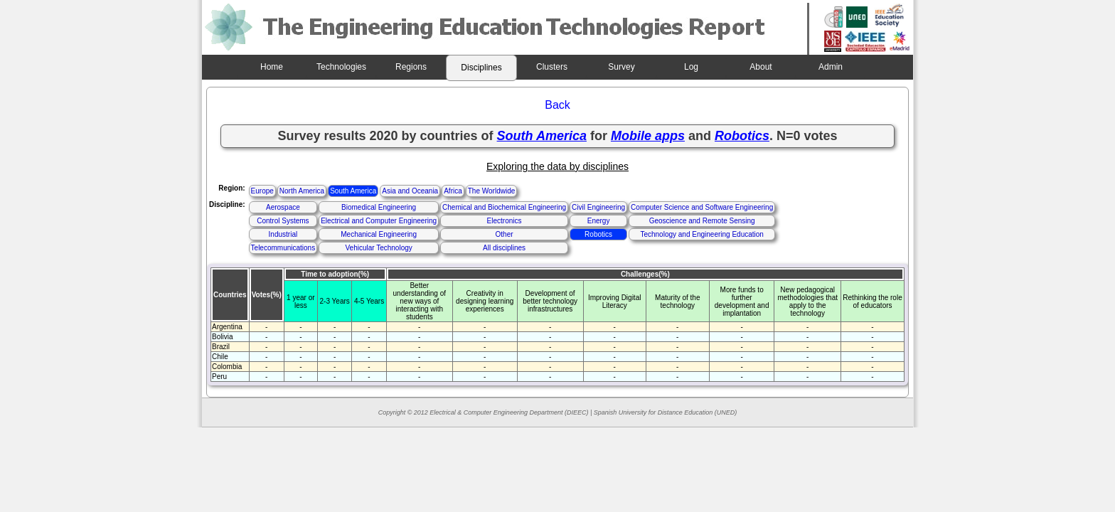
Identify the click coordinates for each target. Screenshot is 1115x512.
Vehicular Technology (378, 248)
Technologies (341, 67)
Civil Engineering (598, 207)
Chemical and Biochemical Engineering (504, 207)
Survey (621, 67)
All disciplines (504, 248)
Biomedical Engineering (378, 207)
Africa (453, 191)
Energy (598, 221)
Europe (262, 191)
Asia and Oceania (410, 191)
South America (353, 191)
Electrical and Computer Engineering (379, 221)
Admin (830, 67)
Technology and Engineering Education (701, 234)
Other (504, 234)
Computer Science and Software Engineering (702, 207)
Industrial (283, 234)
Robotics (598, 234)
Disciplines (481, 68)
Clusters (551, 67)
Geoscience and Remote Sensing (702, 221)
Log (691, 67)
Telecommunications (283, 248)
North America (301, 191)
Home (271, 67)
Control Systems (283, 221)
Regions (411, 67)
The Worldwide (492, 191)
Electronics (504, 221)
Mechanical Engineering (379, 234)
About (760, 67)
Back (557, 105)
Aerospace (283, 207)
